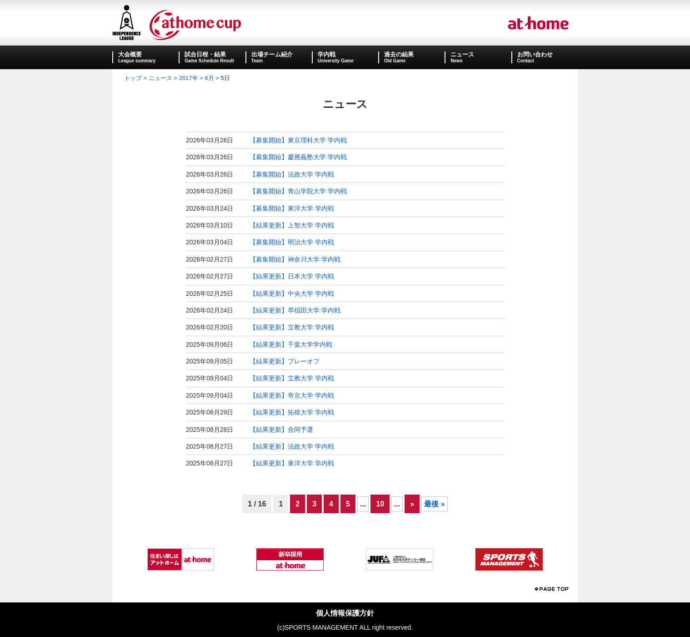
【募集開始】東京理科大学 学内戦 (298, 140)
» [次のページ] (412, 504)
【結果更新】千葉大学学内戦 (291, 344)
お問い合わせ (535, 54)
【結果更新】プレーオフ (285, 361)
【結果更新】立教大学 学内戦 (292, 327)
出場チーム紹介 (272, 54)
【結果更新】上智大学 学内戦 (292, 225)
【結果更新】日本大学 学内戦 (292, 276)
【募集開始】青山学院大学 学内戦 (298, 191)
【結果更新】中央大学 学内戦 (292, 293)
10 (380, 504)
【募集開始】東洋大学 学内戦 (292, 208)
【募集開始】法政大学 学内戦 (292, 174)
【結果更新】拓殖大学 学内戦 (292, 412)
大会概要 (130, 54)
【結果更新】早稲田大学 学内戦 (295, 310)
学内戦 (326, 54)
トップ (133, 78)
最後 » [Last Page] (434, 504)
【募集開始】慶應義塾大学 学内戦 (298, 157)
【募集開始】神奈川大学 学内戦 (295, 259)
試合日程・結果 (205, 54)
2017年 (188, 78)
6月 (209, 78)
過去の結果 (399, 54)
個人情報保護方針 (345, 613)
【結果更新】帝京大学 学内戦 (292, 395)
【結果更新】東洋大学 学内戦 (292, 463)
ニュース (462, 54)
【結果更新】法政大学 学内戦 (292, 446)
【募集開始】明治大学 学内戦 (292, 242)
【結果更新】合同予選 (281, 429)
